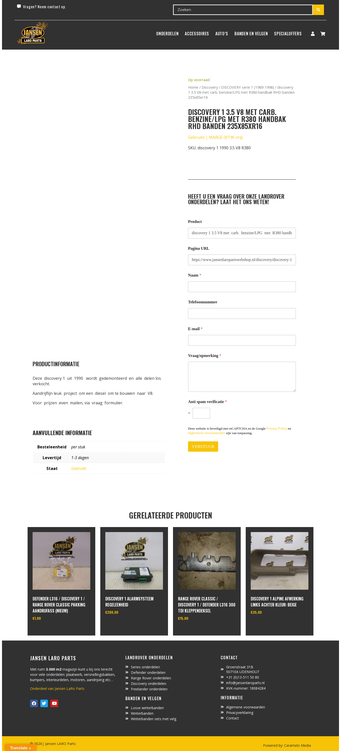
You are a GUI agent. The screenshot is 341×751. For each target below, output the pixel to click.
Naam (194, 275)
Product (195, 221)
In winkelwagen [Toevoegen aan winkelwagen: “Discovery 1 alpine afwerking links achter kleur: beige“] (269, 625)
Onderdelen (167, 34)
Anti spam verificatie (207, 402)
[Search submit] (318, 10)
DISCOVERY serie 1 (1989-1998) (247, 87)
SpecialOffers (288, 34)
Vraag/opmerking (204, 355)
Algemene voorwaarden (206, 433)
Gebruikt (78, 468)
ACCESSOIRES (197, 34)
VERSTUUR (203, 446)
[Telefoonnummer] (242, 313)
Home (193, 87)
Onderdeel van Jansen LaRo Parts (57, 688)
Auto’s (221, 34)
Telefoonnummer (202, 302)
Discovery (210, 87)
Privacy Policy (277, 428)
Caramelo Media (297, 745)
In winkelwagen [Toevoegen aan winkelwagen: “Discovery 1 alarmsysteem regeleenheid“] (124, 625)
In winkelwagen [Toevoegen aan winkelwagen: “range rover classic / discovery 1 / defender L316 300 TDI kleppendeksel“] (196, 631)
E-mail (195, 329)
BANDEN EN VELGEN (251, 34)
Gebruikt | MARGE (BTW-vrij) (215, 137)
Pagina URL (198, 248)
